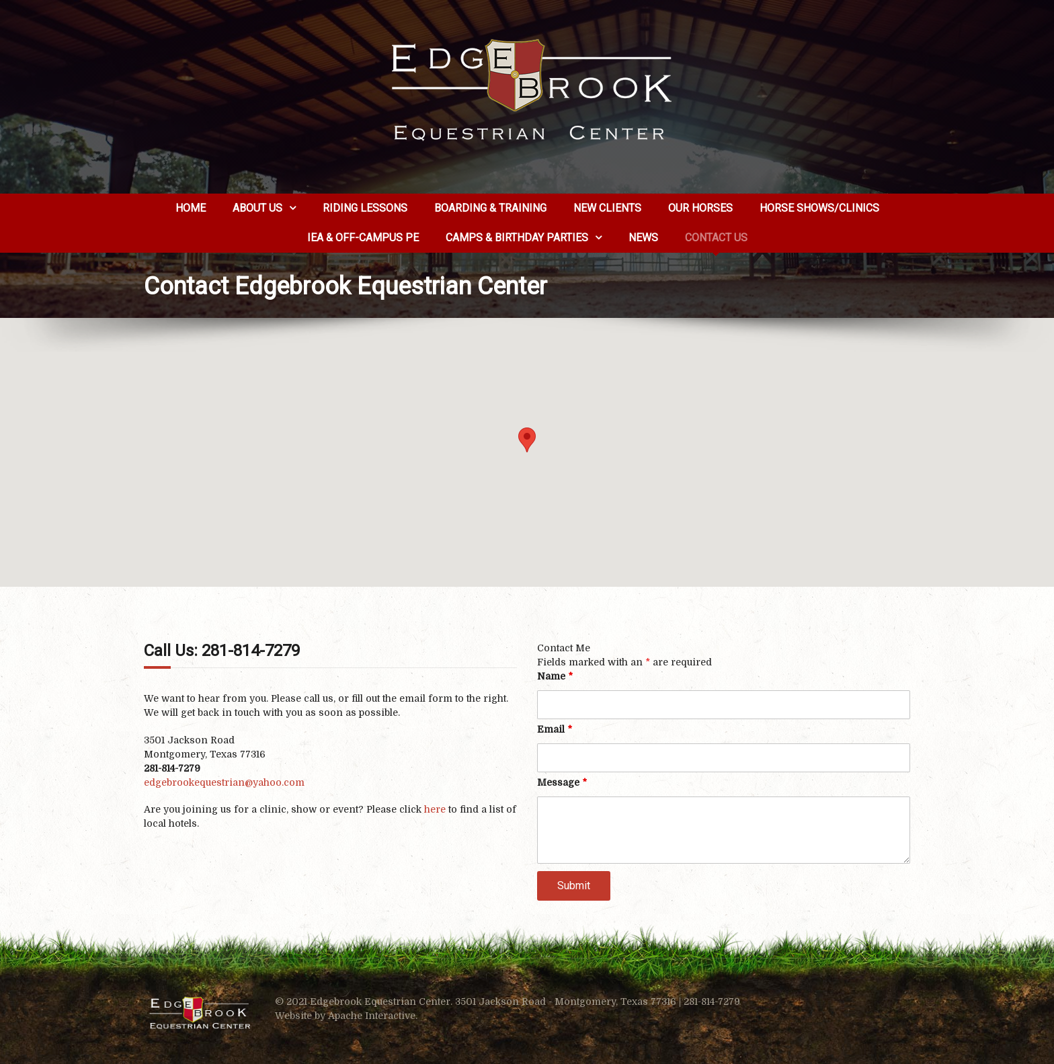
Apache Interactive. (372, 1015)
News (643, 237)
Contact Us (716, 237)
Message (562, 782)
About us (257, 208)
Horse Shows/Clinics (819, 208)
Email (554, 729)
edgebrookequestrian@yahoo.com (224, 782)
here (435, 809)
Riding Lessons (365, 208)
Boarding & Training (490, 208)
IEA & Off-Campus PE (363, 237)
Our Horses (700, 208)
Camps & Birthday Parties (517, 237)
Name (555, 676)
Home (190, 208)
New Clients (607, 208)
